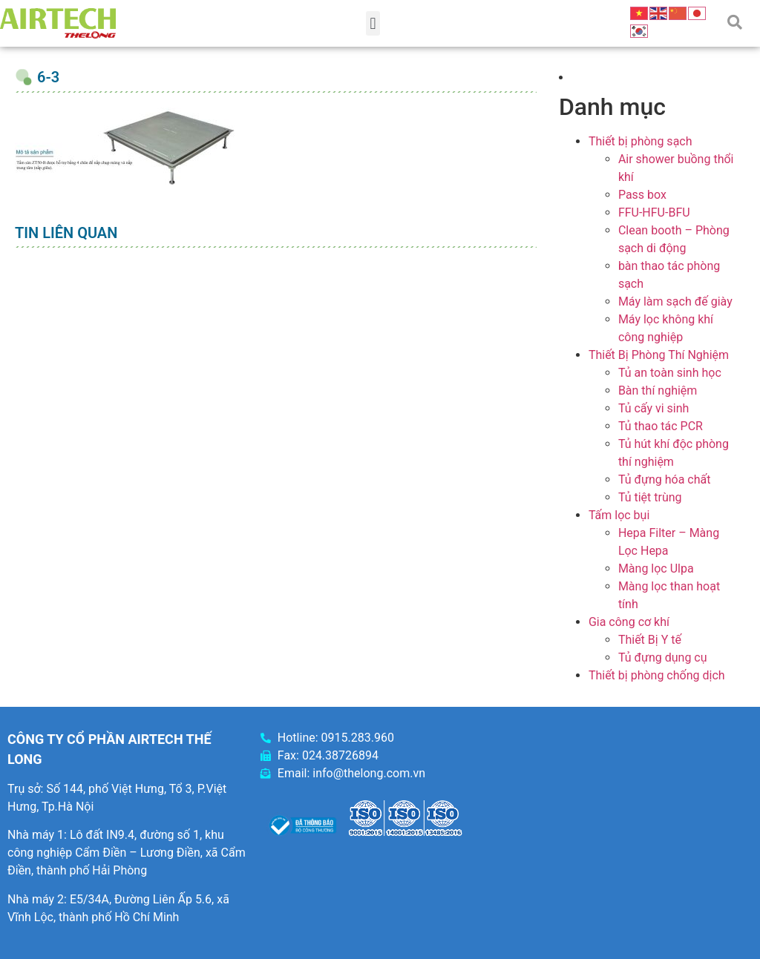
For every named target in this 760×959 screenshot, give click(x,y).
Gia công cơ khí (629, 622)
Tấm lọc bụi (619, 515)
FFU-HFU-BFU (654, 212)
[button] (373, 23)
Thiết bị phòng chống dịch (657, 675)
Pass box (642, 195)
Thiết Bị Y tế (649, 640)
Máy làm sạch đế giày (675, 301)
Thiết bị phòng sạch (640, 141)
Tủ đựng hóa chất (664, 479)
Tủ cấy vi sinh (653, 408)
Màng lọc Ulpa (656, 568)
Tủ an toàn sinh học (669, 373)
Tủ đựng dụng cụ (662, 657)
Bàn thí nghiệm (658, 390)
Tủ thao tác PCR (660, 426)
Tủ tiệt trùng (650, 497)
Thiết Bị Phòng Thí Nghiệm (659, 355)
